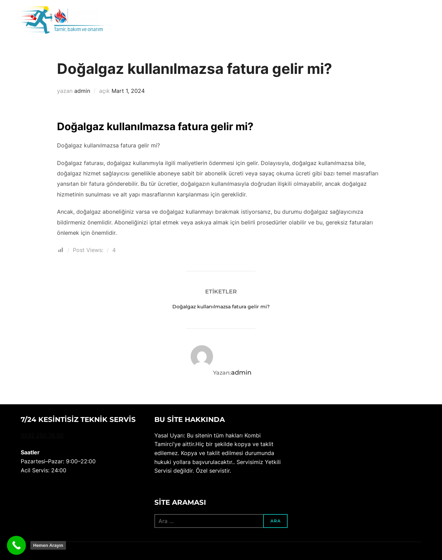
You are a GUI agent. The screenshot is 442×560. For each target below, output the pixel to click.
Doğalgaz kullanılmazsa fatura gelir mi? (221, 306)
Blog (357, 21)
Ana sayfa (283, 21)
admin (82, 90)
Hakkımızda (324, 21)
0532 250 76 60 (42, 435)
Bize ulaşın (389, 21)
